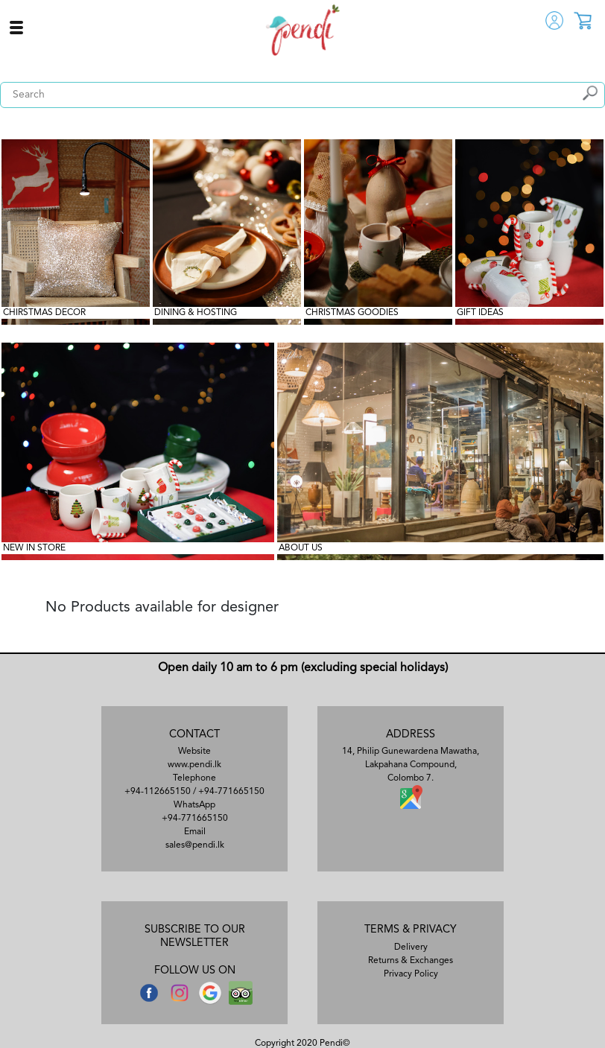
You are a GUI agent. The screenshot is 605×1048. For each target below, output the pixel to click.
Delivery (411, 947)
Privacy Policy (411, 974)
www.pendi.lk (194, 764)
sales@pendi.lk (194, 845)
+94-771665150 (231, 791)
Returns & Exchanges (410, 960)
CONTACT (194, 734)
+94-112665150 (157, 791)
